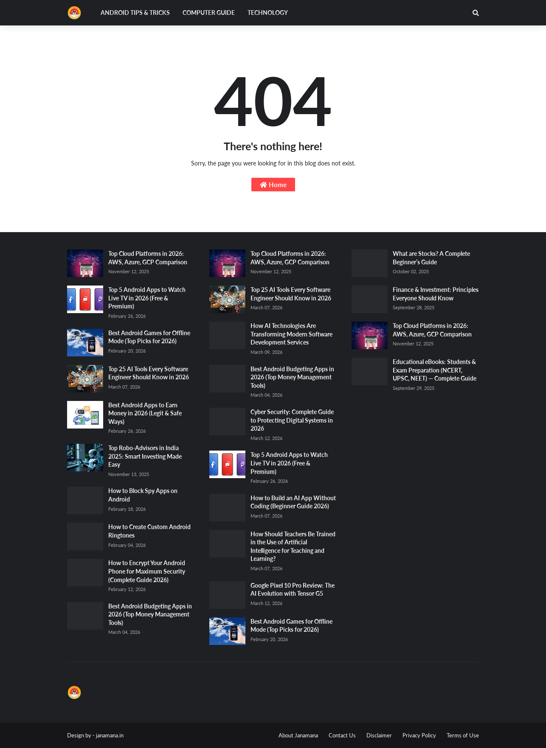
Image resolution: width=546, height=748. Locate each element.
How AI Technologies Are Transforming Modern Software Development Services (291, 334)
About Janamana (298, 735)
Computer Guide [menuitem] (209, 12)
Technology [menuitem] (268, 12)
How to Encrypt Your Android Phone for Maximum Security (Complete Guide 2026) (146, 571)
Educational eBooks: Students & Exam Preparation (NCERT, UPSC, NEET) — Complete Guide (434, 370)
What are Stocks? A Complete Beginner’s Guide (431, 258)
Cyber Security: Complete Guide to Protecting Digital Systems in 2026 (292, 420)
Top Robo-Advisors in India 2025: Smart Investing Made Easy (145, 456)
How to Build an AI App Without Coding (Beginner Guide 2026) (293, 502)
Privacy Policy (419, 735)
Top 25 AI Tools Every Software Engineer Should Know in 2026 (148, 373)
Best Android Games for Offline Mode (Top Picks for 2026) (149, 337)
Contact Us (342, 735)
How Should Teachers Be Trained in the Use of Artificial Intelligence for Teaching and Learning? (292, 546)
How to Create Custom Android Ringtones (149, 531)
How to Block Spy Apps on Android (142, 495)
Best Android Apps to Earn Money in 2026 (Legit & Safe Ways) (145, 413)
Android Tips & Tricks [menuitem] (135, 12)
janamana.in (110, 735)
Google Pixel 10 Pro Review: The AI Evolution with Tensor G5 (292, 589)
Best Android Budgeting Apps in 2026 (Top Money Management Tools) (150, 614)
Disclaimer (379, 735)
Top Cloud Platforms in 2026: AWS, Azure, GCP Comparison (147, 258)
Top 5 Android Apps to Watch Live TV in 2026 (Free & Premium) (147, 298)
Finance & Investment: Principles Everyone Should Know (435, 294)
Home (273, 184)
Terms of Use (463, 735)
